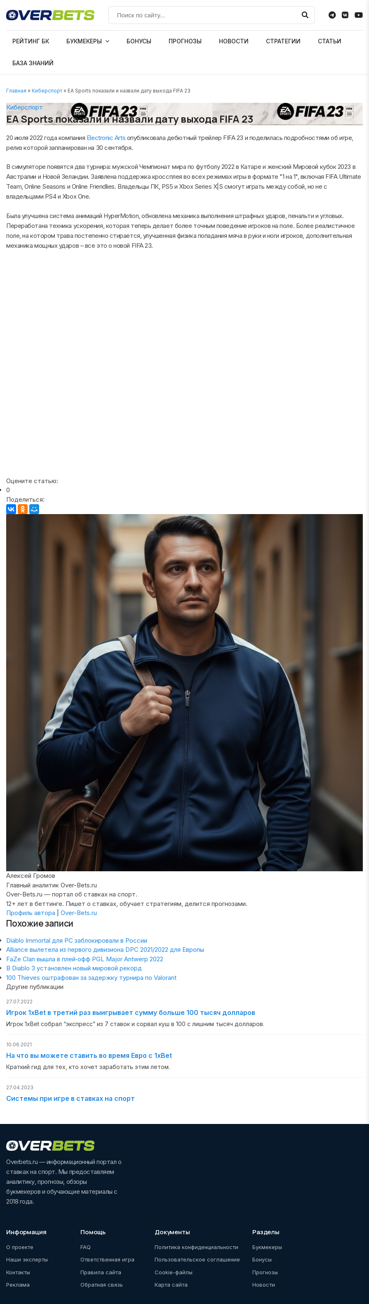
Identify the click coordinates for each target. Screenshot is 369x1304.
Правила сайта (100, 1272)
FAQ (85, 1247)
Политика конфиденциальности (196, 1247)
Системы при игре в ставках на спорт (70, 1098)
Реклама (18, 1284)
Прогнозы (265, 1272)
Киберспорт (47, 91)
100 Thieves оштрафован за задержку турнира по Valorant (91, 978)
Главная (16, 91)
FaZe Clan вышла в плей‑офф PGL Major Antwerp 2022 (84, 959)
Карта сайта (171, 1284)
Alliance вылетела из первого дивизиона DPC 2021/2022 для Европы (105, 949)
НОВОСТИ (234, 41)
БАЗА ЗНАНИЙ (33, 62)
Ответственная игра (107, 1259)
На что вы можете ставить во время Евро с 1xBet (89, 1055)
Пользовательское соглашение (197, 1259)
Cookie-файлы (174, 1272)
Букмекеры (267, 1247)
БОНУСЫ (139, 41)
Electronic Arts (106, 138)
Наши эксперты (27, 1259)
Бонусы (262, 1259)
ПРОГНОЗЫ (185, 41)
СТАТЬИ (329, 41)
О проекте (19, 1247)
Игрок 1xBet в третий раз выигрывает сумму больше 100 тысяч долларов (130, 1012)
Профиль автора (30, 913)
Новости (263, 1284)
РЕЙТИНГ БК (30, 41)
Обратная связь (101, 1284)
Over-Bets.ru (79, 913)
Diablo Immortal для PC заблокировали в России (76, 940)
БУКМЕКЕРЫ (84, 41)
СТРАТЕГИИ (283, 41)
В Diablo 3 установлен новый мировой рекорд (74, 968)
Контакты (18, 1272)
